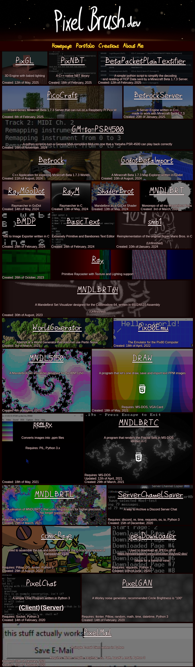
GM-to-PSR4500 (97, 129)
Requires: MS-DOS (98, 475)
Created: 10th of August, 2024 (121, 178)
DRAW (142, 358)
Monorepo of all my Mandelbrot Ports (167, 205)
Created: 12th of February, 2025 (119, 82)
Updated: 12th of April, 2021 (103, 478)
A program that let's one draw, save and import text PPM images (142, 373)
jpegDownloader (152, 536)
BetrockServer (158, 95)
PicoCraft (62, 95)
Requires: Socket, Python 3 (20, 616)
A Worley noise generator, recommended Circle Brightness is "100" (137, 598)
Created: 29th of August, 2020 (22, 571)
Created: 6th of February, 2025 (23, 117)
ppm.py (42, 423)
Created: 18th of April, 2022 (132, 345)
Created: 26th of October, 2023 (23, 277)
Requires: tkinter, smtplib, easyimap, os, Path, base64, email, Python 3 (97, 657)
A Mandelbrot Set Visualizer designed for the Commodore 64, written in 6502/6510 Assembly (97, 304)
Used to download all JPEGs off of (152, 550)
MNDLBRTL (54, 495)
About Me (133, 46)
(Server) (52, 607)
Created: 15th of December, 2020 (130, 523)
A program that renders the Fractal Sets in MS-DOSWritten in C (138, 439)
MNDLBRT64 (97, 290)
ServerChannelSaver (150, 495)
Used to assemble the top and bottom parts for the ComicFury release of (56, 550)
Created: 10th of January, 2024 (137, 246)
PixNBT (73, 61)
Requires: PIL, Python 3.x (43, 448)
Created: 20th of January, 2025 (144, 117)
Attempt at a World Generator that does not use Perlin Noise (57, 342)
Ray (98, 259)
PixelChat (41, 583)
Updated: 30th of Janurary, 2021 (24, 661)
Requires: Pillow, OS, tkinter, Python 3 (27, 567)
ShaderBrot (115, 191)
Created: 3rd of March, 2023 (21, 345)
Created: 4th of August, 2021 (21, 410)
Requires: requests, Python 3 (131, 567)
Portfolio (85, 46)
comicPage (56, 536)
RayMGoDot (26, 191)
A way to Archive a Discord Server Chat (150, 509)
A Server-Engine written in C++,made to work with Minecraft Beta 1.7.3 (158, 111)
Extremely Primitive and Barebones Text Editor (83, 236)
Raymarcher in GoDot (26, 205)
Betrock (51, 160)
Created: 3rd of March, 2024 (160, 209)
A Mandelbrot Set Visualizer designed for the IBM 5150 (46, 373)
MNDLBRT (166, 191)
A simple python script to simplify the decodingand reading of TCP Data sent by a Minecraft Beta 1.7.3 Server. (145, 77)
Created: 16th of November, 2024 (24, 147)
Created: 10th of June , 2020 (131, 571)
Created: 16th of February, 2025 (70, 82)
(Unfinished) (154, 243)
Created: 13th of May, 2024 (70, 209)
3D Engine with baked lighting (25, 75)
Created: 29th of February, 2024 (23, 246)
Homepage (62, 46)
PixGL (24, 61)
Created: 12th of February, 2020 (23, 664)
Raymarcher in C (71, 205)
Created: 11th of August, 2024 (22, 178)
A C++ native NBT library (73, 75)
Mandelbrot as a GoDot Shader (115, 205)
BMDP (26, 222)
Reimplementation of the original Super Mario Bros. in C (154, 236)
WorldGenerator (57, 328)
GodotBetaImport (147, 160)
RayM (70, 191)
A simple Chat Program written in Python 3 (41, 598)
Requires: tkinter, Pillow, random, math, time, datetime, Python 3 (125, 616)
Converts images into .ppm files (43, 437)
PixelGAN (137, 583)
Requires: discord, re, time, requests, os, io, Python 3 (144, 519)
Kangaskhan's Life (56, 553)
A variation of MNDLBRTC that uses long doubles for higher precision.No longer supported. (54, 511)
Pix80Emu (153, 328)
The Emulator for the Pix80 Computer (153, 342)
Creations (108, 46)
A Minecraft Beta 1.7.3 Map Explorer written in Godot (147, 175)
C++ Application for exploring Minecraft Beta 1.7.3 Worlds (51, 175)
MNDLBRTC (139, 423)
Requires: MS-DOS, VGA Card (142, 407)
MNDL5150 (46, 358)
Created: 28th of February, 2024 (72, 246)
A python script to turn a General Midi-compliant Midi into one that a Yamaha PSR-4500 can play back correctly (97, 144)
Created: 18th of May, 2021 (110, 410)
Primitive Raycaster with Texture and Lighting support (97, 274)
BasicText (83, 222)
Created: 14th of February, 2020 (23, 620)
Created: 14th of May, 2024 (20, 209)
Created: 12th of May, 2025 (20, 82)
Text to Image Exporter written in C (26, 236)
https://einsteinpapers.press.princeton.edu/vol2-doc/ (152, 553)
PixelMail (97, 633)
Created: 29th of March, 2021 (104, 482)
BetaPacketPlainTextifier (145, 61)
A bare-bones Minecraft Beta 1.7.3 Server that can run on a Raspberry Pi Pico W (62, 110)
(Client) (29, 607)
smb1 (154, 222)
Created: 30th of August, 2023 (22, 315)
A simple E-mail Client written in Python (97, 647)
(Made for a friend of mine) (152, 560)
